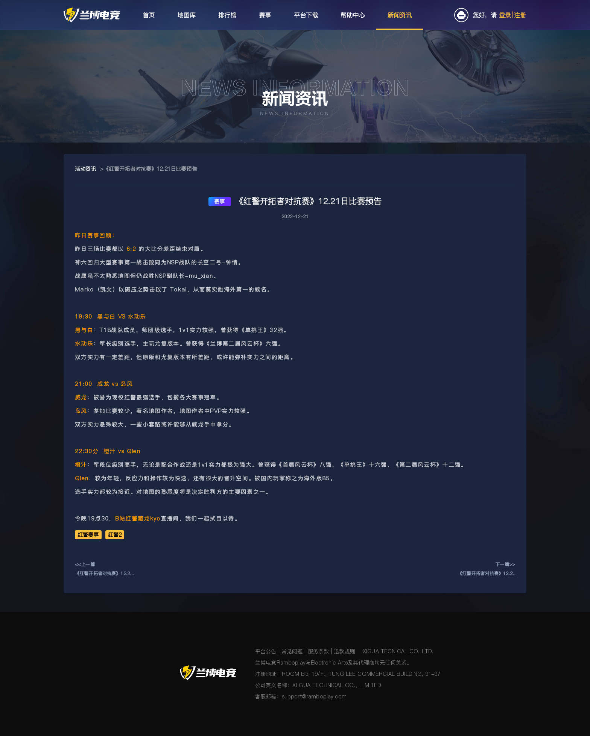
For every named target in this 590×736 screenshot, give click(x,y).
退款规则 (344, 651)
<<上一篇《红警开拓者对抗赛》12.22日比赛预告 (103, 569)
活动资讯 (85, 169)
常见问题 (292, 651)
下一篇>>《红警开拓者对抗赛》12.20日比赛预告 (486, 569)
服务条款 (318, 651)
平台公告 (266, 651)
